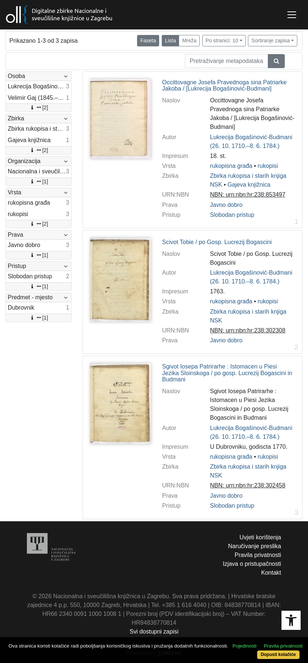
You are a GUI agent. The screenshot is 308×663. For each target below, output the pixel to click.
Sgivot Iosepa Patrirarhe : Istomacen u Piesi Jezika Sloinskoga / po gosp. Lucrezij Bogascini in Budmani (227, 372)
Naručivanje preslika (254, 546)
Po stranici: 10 (222, 40)
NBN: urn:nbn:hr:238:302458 (248, 485)
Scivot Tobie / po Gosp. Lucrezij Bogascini (217, 242)
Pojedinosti (244, 646)
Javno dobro (226, 205)
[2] (38, 107)
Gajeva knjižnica (248, 184)
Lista (170, 40)
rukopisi (268, 166)
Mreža (189, 40)
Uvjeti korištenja (260, 537)
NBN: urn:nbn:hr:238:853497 (248, 194)
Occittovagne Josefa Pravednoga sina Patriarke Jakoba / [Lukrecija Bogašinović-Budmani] (224, 85)
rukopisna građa (231, 166)
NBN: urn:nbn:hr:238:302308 (248, 330)
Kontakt (271, 572)
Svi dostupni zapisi (154, 631)
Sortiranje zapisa (270, 40)
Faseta (148, 40)
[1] (38, 181)
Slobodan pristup (232, 215)
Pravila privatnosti (258, 555)
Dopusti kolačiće (278, 654)
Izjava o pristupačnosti (252, 564)
